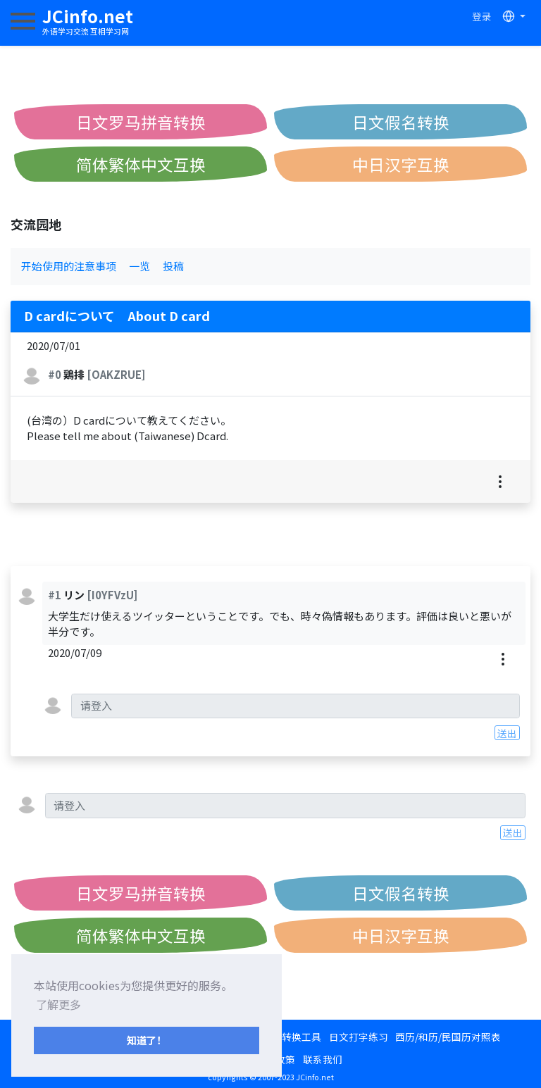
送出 (507, 733)
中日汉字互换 (400, 164)
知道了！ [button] (146, 1039)
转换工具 (301, 1037)
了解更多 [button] (58, 1004)
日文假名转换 (400, 122)
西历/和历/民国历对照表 (448, 1037)
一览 (139, 265)
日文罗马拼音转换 (141, 122)
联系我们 (322, 1059)
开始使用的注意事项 (68, 265)
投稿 (173, 265)
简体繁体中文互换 (141, 164)
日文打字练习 (358, 1037)
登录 (482, 16)
